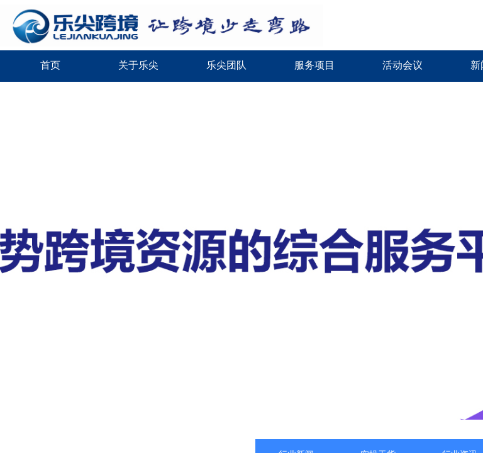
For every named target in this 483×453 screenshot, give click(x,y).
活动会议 (402, 65)
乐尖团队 (226, 65)
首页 (50, 65)
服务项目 (314, 65)
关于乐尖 (138, 65)
